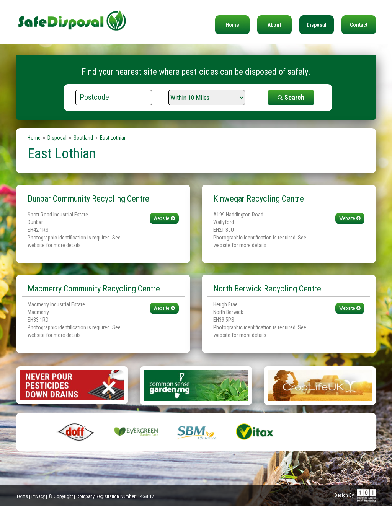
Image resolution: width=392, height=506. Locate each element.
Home (232, 25)
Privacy (38, 496)
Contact (359, 25)
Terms (22, 496)
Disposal (317, 25)
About (274, 25)
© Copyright (60, 496)
